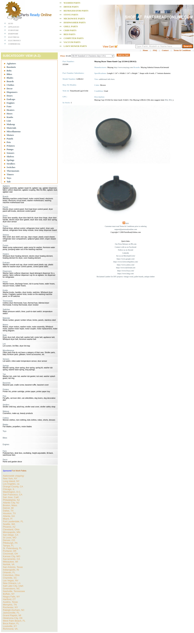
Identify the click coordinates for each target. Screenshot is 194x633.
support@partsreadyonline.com (125, 229)
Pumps (10, 149)
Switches (11, 167)
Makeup (11, 124)
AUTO (10, 24)
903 (170, 100)
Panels (10, 138)
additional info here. (107, 79)
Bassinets (11, 67)
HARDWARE (13, 34)
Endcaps (11, 99)
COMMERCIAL (14, 44)
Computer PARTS (74, 38)
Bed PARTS (69, 34)
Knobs (10, 117)
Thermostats (13, 170)
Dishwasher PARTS (75, 22)
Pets (9, 142)
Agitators (11, 63)
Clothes (10, 85)
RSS (127, 223)
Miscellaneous (14, 131)
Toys (9, 178)
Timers (10, 174)
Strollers (11, 163)
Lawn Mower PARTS (75, 46)
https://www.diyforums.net (125, 268)
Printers (11, 145)
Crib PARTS (70, 30)
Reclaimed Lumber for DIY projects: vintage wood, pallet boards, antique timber (126, 277)
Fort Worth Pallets (19, 471)
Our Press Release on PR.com (125, 244)
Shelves (10, 156)
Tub (9, 181)
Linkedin (125, 253)
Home (145, 50)
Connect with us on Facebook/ (126, 247)
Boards (10, 81)
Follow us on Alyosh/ (125, 250)
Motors (10, 135)
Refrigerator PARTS (76, 10)
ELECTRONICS (14, 41)
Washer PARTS (72, 3)
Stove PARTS (71, 14)
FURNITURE (13, 30)
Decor (10, 88)
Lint (9, 120)
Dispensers (12, 92)
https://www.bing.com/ (125, 274)
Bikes (9, 74)
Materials (11, 128)
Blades (10, 77)
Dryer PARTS (71, 7)
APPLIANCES (13, 27)
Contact (165, 50)
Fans (9, 106)
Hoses (10, 113)
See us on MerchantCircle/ (125, 256)
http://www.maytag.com (123, 67)
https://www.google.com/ (126, 259)
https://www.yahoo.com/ (125, 265)
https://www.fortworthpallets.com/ (125, 262)
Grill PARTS (71, 26)
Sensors (10, 153)
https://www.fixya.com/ (125, 271)
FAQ (155, 50)
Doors (10, 95)
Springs (10, 160)
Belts (9, 70)
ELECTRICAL (13, 37)
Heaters (10, 110)
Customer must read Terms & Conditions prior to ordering (125, 226)
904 (166, 100)
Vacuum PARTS (72, 42)
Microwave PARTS (74, 18)
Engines (11, 102)
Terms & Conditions (182, 50)
